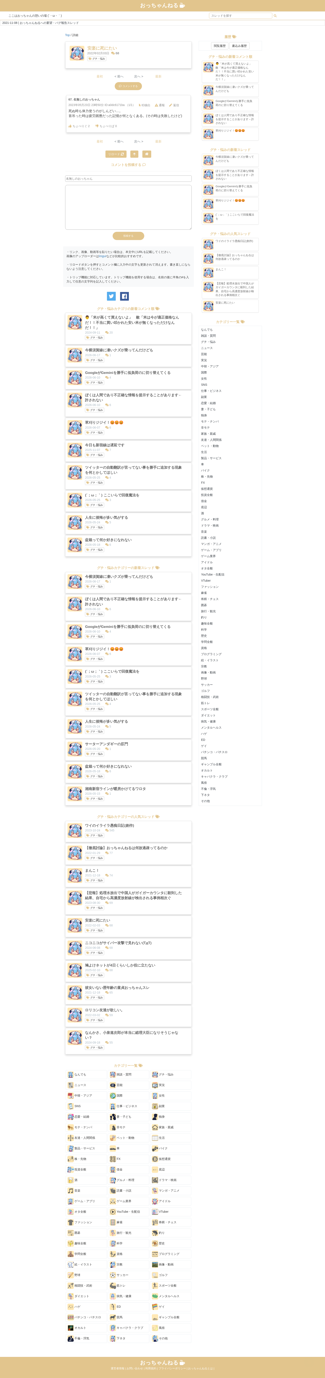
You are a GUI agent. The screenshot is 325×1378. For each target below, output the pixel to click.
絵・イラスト (79, 1264)
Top (67, 35)
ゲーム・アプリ (81, 1201)
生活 (158, 1138)
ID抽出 (144, 105)
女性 (158, 1096)
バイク (160, 1148)
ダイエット (78, 1296)
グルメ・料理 (122, 1180)
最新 (158, 76)
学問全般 (76, 1254)
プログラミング (166, 1254)
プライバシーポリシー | (173, 1368)
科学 (116, 1243)
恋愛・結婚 (78, 1117)
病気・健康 (121, 1296)
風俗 (158, 1328)
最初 (100, 76)
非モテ (118, 1127)
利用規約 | (152, 1368)
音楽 (74, 1191)
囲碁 (74, 1233)
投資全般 (76, 1169)
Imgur (103, 256)
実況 (158, 1085)
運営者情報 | (119, 1368)
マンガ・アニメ (166, 1191)
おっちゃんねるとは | (201, 1368)
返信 (174, 105)
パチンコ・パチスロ (84, 1317)
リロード (116, 154)
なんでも (76, 1074)
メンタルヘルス (166, 1296)
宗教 (116, 1264)
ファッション (79, 1222)
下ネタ (118, 1338)
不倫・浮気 (78, 1338)
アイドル (161, 1201)
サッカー (119, 1275)
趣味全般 (76, 1243)
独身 (158, 1117)
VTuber (160, 1212)
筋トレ (118, 1286)
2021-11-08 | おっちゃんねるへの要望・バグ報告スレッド (40, 22)
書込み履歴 (239, 46)
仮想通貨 (161, 1159)
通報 (160, 105)
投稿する (128, 235)
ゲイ (158, 1307)
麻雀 (116, 1222)
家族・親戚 (163, 1127)
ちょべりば (106, 126)
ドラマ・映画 (164, 1180)
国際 (116, 1096)
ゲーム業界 (121, 1201)
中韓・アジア (79, 1096)
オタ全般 (76, 1212)
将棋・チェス (164, 1222)
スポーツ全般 (164, 1286)
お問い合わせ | (136, 1368)
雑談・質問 (121, 1074)
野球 (74, 1275)
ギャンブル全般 (166, 1317)
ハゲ (74, 1307)
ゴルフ (160, 1275)
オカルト (76, 1328)
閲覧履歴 (220, 46)
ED (115, 1307)
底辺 (158, 1169)
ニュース (76, 1085)
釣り (158, 1233)
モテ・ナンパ (79, 1127)
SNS (74, 1106)
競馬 (116, 1317)
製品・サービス (81, 1148)
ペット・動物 (122, 1138)
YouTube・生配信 (125, 1212)
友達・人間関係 (81, 1138)
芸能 (116, 1085)
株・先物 (76, 1159)
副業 (158, 1106)
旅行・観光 (121, 1233)
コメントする (128, 86)
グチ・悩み (97, 58)
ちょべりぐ (79, 126)
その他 (160, 1338)
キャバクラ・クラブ (126, 1328)
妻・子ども (121, 1117)
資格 (116, 1254)
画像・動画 (163, 1264)
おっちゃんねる (162, 5)
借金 (116, 1169)
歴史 (158, 1243)
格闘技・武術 (79, 1286)
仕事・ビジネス (124, 1106)
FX (115, 1159)
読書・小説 (121, 1191)
